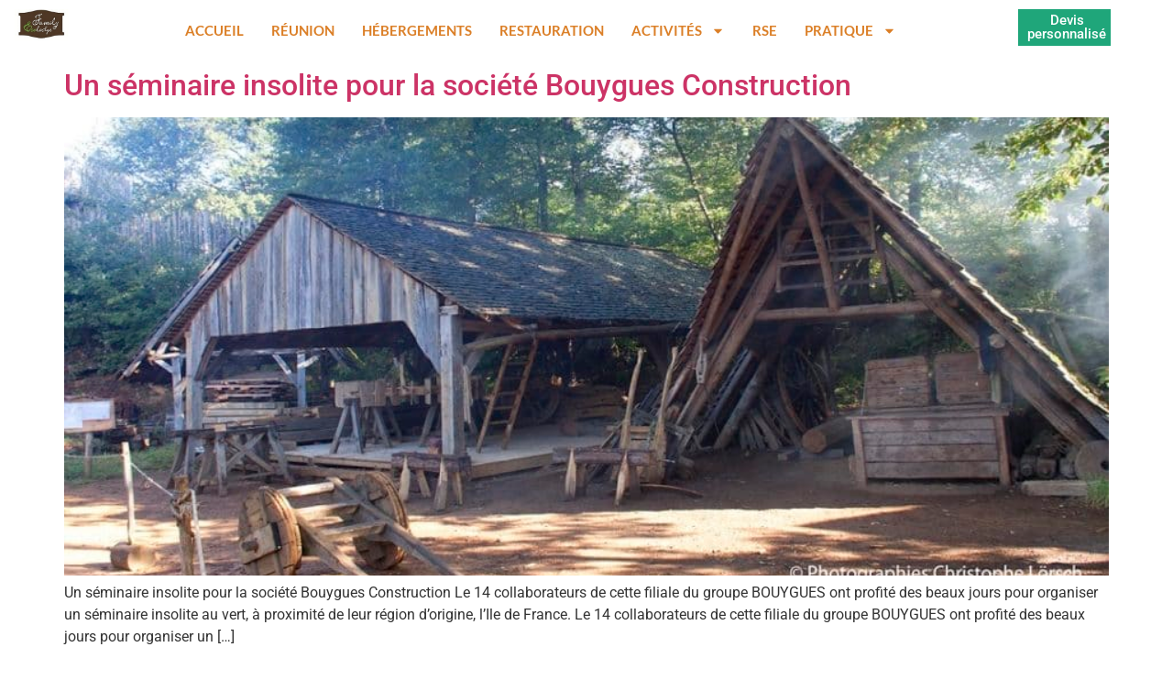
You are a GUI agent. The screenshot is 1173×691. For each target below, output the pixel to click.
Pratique (850, 31)
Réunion (302, 30)
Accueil (214, 30)
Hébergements (417, 30)
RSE (764, 30)
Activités (678, 31)
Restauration (551, 30)
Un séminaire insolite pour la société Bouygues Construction (457, 85)
